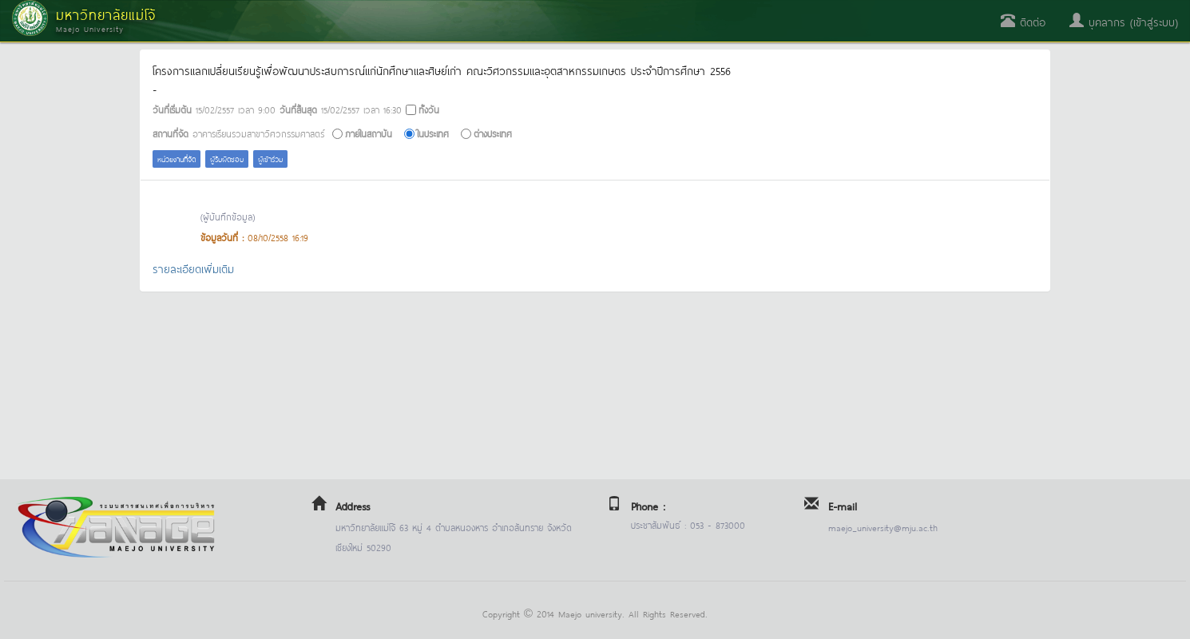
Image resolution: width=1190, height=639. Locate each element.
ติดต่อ (1023, 21)
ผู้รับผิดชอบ (227, 159)
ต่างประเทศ (493, 133)
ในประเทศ (433, 133)
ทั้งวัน (428, 109)
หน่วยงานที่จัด (176, 159)
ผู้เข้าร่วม (270, 159)
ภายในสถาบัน (368, 133)
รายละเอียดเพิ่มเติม (193, 268)
